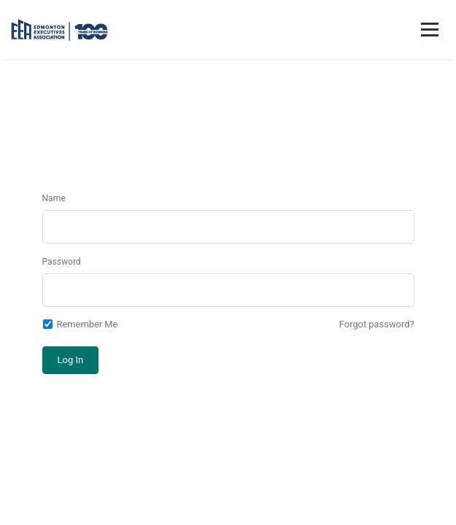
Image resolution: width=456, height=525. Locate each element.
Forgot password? (376, 324)
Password (61, 262)
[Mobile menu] (429, 29)
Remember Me (80, 324)
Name (54, 198)
